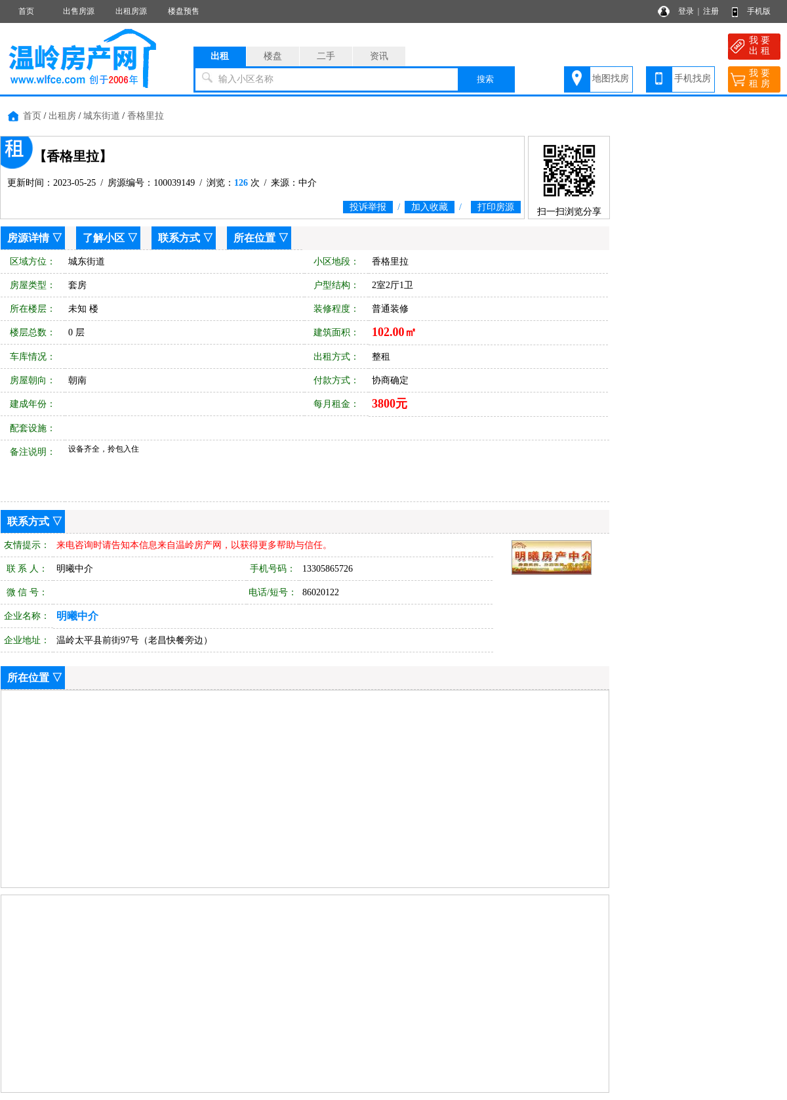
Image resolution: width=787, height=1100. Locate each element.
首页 (26, 11)
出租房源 (131, 11)
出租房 (62, 116)
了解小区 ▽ (110, 237)
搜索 (485, 79)
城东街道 (101, 116)
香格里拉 (145, 116)
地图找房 (610, 78)
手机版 (759, 11)
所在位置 (254, 237)
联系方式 (179, 237)
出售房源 (78, 11)
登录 (686, 11)
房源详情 (28, 237)
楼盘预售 (183, 11)
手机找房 (692, 78)
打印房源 (495, 207)
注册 (711, 11)
